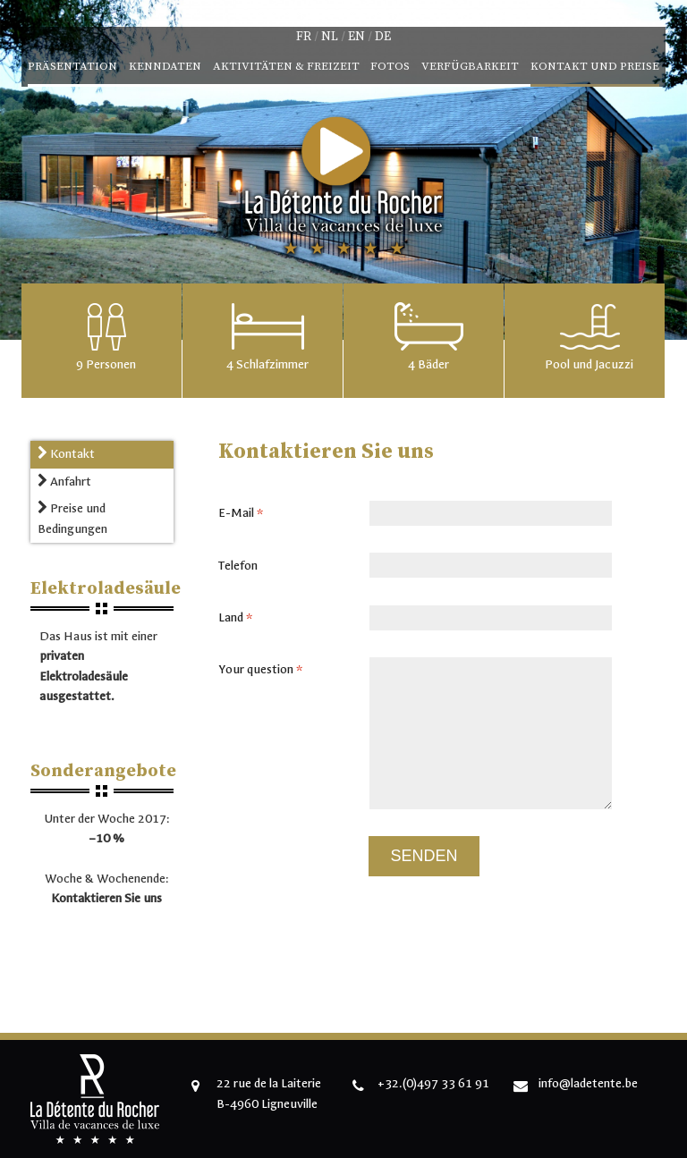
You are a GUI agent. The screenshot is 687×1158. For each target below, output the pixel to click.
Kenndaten (165, 66)
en (356, 37)
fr (303, 37)
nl (329, 37)
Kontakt (66, 453)
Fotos (390, 66)
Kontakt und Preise (594, 66)
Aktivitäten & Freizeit (286, 66)
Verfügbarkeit (470, 66)
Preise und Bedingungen (72, 518)
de (383, 37)
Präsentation (72, 66)
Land (241, 617)
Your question (266, 669)
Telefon (238, 565)
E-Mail (246, 513)
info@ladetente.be (588, 1083)
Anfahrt (64, 481)
